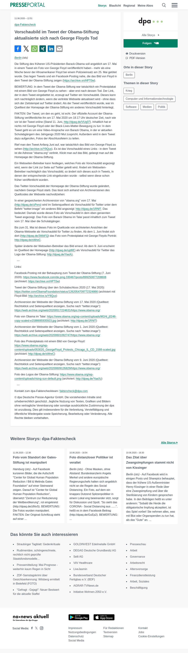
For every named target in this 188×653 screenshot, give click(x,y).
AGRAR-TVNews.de (85, 589)
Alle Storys (150, 35)
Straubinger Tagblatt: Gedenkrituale (38, 548)
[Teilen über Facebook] (18, 48)
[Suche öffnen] (164, 5)
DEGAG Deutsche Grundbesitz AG (94, 554)
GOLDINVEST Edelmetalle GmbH (94, 548)
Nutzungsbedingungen (82, 636)
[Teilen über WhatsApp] (34, 48)
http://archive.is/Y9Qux (37, 148)
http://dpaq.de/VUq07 (77, 121)
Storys (102, 5)
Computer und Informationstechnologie (149, 101)
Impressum (75, 632)
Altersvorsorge (139, 573)
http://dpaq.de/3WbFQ (34, 235)
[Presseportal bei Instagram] (40, 632)
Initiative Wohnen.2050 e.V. (90, 596)
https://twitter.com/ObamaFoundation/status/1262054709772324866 (56, 291)
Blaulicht (115, 5)
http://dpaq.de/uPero (27, 204)
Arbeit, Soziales (139, 585)
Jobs (141, 636)
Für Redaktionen (113, 632)
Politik (162, 110)
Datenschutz (76, 640)
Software (131, 110)
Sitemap (108, 640)
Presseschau (138, 548)
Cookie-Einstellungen (151, 640)
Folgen (151, 43)
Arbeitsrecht (137, 567)
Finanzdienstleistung (142, 579)
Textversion (110, 636)
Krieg (129, 91)
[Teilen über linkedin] (51, 48)
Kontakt (143, 632)
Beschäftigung (138, 591)
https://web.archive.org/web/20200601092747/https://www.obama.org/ (57, 335)
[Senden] (59, 48)
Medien (147, 110)
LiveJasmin (80, 573)
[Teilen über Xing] (42, 48)
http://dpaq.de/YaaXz (60, 254)
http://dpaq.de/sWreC (28, 239)
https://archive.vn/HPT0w (78, 80)
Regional (129, 5)
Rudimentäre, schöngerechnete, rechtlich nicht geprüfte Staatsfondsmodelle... (34, 558)
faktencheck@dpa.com (74, 391)
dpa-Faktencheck (25, 24)
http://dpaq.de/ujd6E (62, 250)
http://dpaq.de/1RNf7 (88, 208)
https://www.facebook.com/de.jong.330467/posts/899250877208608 (64, 277)
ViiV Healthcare (82, 567)
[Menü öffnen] (174, 5)
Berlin (18, 57)
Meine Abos (145, 5)
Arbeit (133, 554)
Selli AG (78, 560)
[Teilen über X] (26, 48)
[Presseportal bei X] (35, 632)
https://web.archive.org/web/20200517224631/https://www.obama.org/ (57, 310)
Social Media (76, 644)
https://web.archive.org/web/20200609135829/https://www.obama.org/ (57, 368)
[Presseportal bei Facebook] (31, 632)
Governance (137, 560)
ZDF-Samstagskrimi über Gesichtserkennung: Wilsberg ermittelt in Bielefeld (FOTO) (36, 583)
